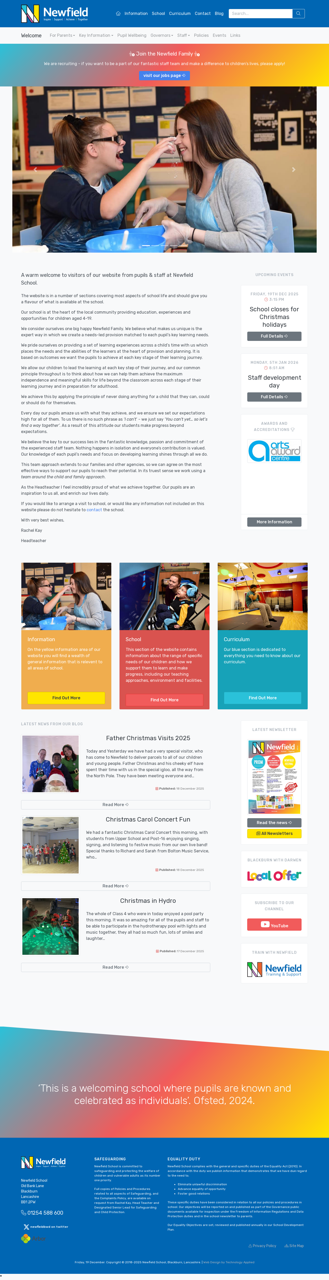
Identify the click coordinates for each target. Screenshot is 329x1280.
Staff (182, 35)
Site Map (294, 1246)
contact (94, 509)
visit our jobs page (164, 75)
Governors (160, 35)
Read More (116, 804)
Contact (203, 13)
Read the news (274, 822)
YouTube (274, 924)
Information (136, 13)
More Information (274, 521)
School (158, 13)
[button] (35, 169)
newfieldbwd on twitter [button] (45, 1227)
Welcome (31, 35)
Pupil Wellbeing (132, 35)
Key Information (94, 35)
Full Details (274, 336)
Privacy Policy (262, 1246)
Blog (219, 13)
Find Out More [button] (66, 697)
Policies (201, 35)
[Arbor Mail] (33, 1238)
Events (219, 35)
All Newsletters (274, 833)
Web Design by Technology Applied (228, 1262)
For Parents (61, 35)
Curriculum (180, 13)
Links (235, 35)
